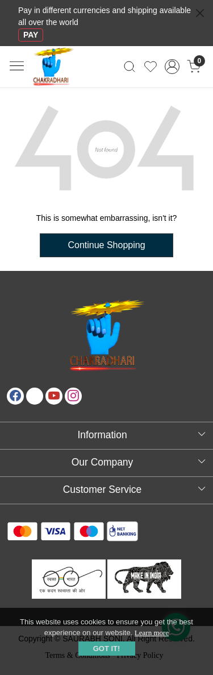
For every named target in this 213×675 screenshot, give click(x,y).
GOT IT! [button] (106, 648)
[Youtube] (53, 396)
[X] (34, 396)
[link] (129, 66)
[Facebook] (15, 396)
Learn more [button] (152, 632)
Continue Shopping (106, 245)
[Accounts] (172, 66)
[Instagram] (73, 396)
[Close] (200, 13)
